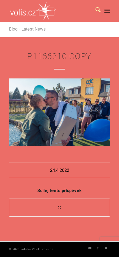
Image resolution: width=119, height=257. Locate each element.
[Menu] (107, 10)
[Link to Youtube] (90, 248)
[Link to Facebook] (98, 248)
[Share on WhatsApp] (59, 207)
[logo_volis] (49, 11)
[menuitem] (95, 11)
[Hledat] (95, 11)
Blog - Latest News (27, 29)
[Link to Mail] (106, 248)
